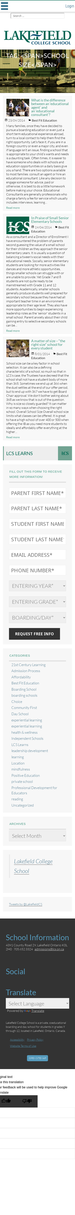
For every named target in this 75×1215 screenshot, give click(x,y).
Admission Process (25, 671)
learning (17, 757)
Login (69, 6)
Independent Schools (27, 738)
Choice (16, 701)
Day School (20, 714)
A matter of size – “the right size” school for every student (48, 344)
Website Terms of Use (23, 1046)
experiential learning (26, 720)
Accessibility (17, 1039)
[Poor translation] (27, 1101)
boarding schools (24, 695)
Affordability (21, 677)
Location (18, 763)
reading (17, 799)
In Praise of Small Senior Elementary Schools (50, 220)
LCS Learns (19, 453)
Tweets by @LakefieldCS (25, 904)
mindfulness (20, 769)
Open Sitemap (37, 1058)
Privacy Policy (35, 1039)
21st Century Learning (28, 665)
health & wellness (24, 732)
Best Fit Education (44, 120)
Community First (24, 708)
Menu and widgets (4, 6)
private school (22, 781)
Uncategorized (22, 805)
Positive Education (25, 775)
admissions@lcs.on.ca (49, 949)
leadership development (29, 751)
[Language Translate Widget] (37, 1003)
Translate (34, 1010)
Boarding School (23, 689)
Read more (13, 207)
